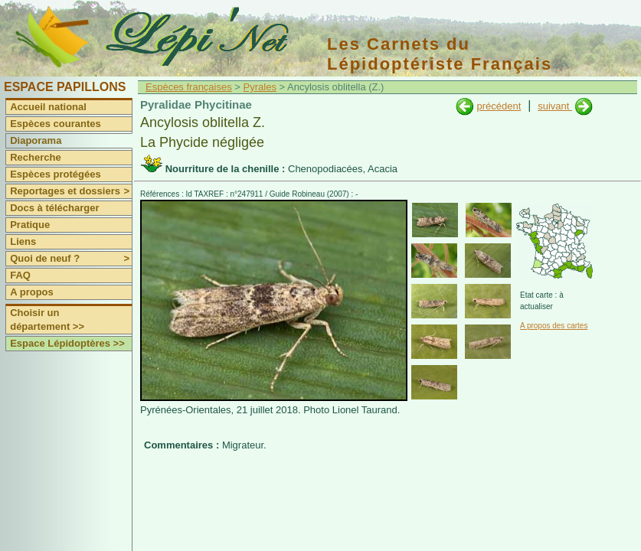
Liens (23, 241)
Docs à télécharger (54, 208)
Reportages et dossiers (71, 191)
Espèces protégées (55, 174)
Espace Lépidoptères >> (67, 343)
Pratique (30, 224)
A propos (32, 292)
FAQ (20, 275)
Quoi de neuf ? (71, 259)
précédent (498, 106)
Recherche (35, 157)
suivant (555, 106)
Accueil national (48, 106)
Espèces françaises (189, 87)
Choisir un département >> (47, 319)
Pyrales (260, 87)
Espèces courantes (55, 123)
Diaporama (35, 140)
